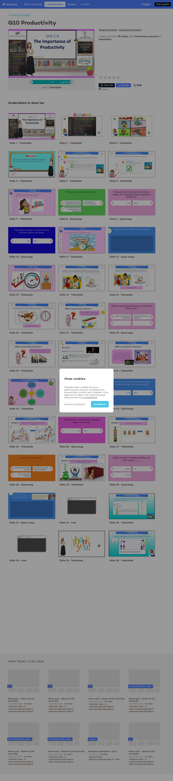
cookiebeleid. (90, 397)
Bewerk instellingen (74, 404)
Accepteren (100, 404)
